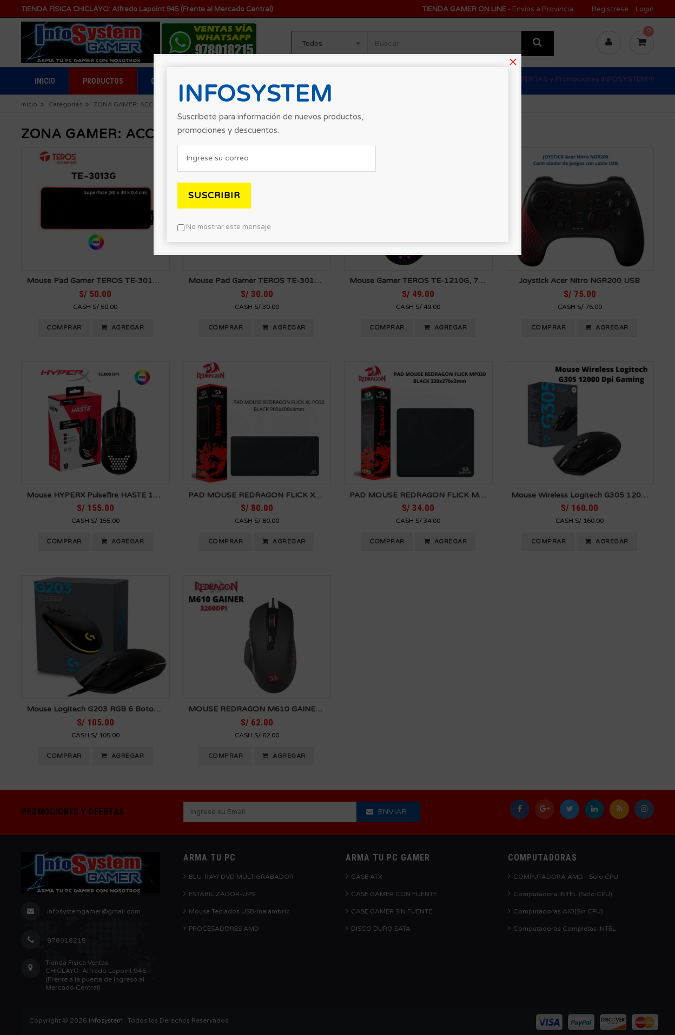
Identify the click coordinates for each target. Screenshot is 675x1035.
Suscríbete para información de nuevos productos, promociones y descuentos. (270, 123)
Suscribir (214, 195)
